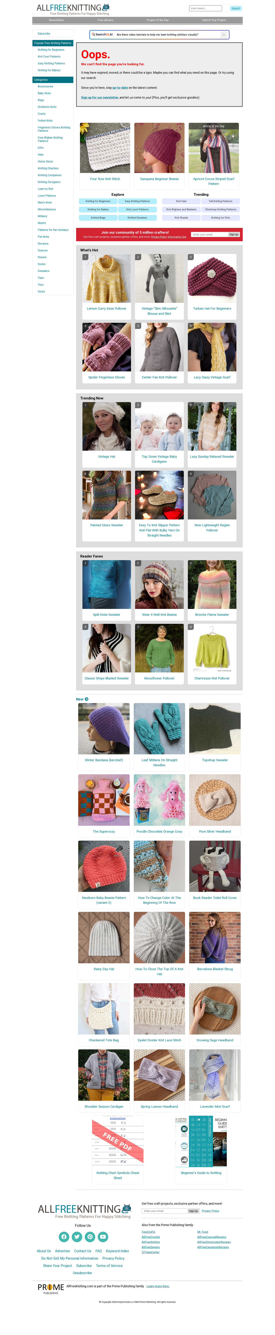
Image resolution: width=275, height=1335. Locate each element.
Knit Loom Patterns (137, 209)
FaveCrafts (148, 1232)
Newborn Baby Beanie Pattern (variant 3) (104, 900)
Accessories (45, 86)
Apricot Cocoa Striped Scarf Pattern (213, 181)
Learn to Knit (45, 189)
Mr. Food (202, 1232)
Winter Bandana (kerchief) (104, 760)
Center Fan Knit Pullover (159, 377)
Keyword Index (117, 1251)
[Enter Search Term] (205, 8)
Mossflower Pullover (159, 678)
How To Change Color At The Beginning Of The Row (159, 900)
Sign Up (234, 234)
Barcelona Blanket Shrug (215, 969)
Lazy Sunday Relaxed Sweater (212, 457)
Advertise (62, 1251)
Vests (41, 291)
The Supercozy (104, 831)
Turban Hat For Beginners (212, 308)
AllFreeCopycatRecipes (211, 1237)
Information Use (177, 236)
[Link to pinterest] (90, 1237)
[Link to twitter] (77, 1237)
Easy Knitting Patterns (51, 63)
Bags (41, 100)
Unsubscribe (82, 1273)
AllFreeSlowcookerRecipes (214, 1242)
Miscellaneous (47, 209)
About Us (44, 1251)
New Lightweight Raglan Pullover (212, 527)
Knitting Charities (48, 168)
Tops (41, 277)
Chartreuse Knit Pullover (212, 678)
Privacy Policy (159, 236)
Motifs (42, 223)
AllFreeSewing (151, 1247)
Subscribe (44, 33)
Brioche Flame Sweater (212, 615)
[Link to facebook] (64, 1237)
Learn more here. (158, 1286)
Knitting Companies (50, 175)
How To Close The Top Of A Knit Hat (159, 971)
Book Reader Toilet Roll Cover (215, 898)
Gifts (41, 147)
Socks (41, 264)
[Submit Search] (236, 8)
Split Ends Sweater (106, 615)
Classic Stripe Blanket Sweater (107, 678)
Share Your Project (57, 1266)
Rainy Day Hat (104, 969)
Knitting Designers (49, 182)
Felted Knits (45, 120)
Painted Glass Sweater (106, 525)
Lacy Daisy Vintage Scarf (212, 377)
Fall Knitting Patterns (220, 201)
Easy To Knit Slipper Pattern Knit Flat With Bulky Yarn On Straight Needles (159, 530)
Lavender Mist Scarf (215, 1106)
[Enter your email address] (164, 1211)
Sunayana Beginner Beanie (159, 179)
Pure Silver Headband (215, 831)
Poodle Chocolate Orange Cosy (159, 831)
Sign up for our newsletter (99, 97)
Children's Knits (47, 107)
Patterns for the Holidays (53, 230)
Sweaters (43, 271)
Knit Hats (181, 201)
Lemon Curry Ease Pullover (106, 308)
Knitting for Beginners (51, 49)
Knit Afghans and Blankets (181, 209)
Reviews (43, 243)
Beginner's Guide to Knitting (201, 1173)
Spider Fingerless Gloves (106, 377)
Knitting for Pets (220, 217)
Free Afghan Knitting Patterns (50, 139)
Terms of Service (109, 1266)
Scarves (43, 250)
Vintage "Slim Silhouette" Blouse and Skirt (159, 311)
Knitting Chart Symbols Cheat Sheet (117, 1175)
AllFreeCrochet (151, 1237)
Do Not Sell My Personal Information (69, 1258)
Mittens (42, 216)
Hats (40, 154)
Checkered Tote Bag (104, 1040)
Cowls (41, 113)
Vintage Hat (106, 457)
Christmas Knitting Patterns (220, 209)
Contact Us (82, 1251)
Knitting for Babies (49, 70)
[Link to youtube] (103, 1237)
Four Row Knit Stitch (105, 179)
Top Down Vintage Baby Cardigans (159, 459)
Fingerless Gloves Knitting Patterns (54, 129)
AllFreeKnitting (151, 1242)
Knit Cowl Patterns (49, 56)
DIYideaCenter (150, 1252)
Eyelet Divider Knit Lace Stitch (159, 1040)
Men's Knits (45, 202)
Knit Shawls (181, 217)
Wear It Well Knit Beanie (159, 615)
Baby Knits (44, 93)
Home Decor (45, 161)
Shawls (42, 257)
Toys (41, 284)
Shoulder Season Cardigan (104, 1106)
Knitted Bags (98, 217)
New (82, 699)
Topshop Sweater (215, 760)
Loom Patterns (47, 195)
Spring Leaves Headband (159, 1106)
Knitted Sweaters (137, 217)
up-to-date (120, 87)
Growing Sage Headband (215, 1040)
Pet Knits (43, 236)
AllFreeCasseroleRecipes (213, 1247)
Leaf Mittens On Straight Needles (159, 762)
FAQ (98, 1251)
